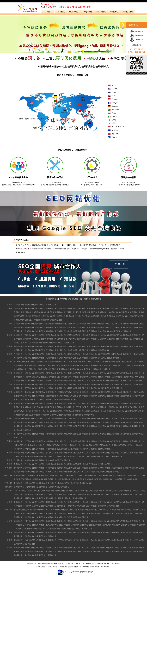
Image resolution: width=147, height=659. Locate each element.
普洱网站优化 (72, 453)
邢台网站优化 (76, 362)
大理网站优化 (28, 456)
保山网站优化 (94, 453)
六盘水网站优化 (30, 540)
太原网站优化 (19, 502)
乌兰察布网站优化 (92, 475)
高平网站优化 (28, 506)
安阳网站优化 (63, 419)
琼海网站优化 (72, 464)
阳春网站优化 (122, 316)
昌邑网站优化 (26, 411)
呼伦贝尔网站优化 (67, 475)
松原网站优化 (51, 548)
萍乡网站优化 (85, 384)
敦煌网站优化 (29, 536)
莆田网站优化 (62, 346)
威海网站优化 (104, 403)
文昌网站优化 (62, 464)
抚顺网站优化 (72, 521)
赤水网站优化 (96, 540)
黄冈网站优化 (72, 373)
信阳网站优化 (63, 422)
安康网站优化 (115, 434)
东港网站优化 (32, 529)
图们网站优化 (128, 551)
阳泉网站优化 (51, 502)
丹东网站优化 (115, 521)
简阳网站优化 (85, 449)
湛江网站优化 (103, 312)
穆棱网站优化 (83, 517)
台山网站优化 (69, 316)
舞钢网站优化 (51, 426)
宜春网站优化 (117, 384)
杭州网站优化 (19, 335)
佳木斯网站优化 (59, 510)
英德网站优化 (114, 312)
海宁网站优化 (60, 339)
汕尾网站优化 (115, 308)
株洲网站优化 (85, 392)
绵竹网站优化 (29, 449)
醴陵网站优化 (104, 396)
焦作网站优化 (96, 419)
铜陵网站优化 (117, 354)
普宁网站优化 (37, 316)
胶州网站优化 (92, 407)
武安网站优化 (107, 369)
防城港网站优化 (105, 468)
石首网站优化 (62, 381)
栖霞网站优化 (80, 411)
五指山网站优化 (105, 464)
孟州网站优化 (62, 426)
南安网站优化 (62, 350)
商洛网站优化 (104, 434)
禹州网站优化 (115, 426)
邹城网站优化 (67, 415)
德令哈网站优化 (54, 460)
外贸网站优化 (74, 12)
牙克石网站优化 (27, 479)
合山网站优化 (115, 472)
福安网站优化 (94, 350)
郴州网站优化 (106, 392)
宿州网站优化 (29, 354)
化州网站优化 (133, 316)
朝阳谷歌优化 (96, 299)
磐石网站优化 (126, 548)
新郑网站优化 (138, 422)
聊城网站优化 (40, 403)
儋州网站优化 (51, 464)
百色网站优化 (128, 468)
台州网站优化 (104, 335)
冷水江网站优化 (39, 400)
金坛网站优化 (72, 327)
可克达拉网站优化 (26, 494)
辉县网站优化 (94, 426)
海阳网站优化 (90, 411)
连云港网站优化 (41, 324)
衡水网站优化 (131, 362)
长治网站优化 (62, 502)
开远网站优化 (71, 456)
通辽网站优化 (79, 475)
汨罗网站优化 (83, 396)
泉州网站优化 (72, 346)
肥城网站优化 (89, 415)
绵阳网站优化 (40, 441)
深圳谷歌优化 (52, 567)
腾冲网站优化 (117, 456)
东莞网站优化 (137, 308)
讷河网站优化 (72, 513)
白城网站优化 (40, 548)
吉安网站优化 (128, 384)
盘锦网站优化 (137, 521)
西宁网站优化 (19, 460)
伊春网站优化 (104, 510)
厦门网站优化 (29, 346)
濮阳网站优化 (106, 419)
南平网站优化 (40, 346)
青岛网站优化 (29, 403)
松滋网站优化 (83, 381)
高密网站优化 (37, 411)
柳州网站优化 (40, 468)
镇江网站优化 (117, 324)
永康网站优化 (124, 339)
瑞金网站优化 (40, 388)
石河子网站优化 (71, 491)
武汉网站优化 (19, 373)
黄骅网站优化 (42, 369)
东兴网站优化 (83, 472)
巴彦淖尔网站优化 (120, 475)
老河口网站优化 (63, 377)
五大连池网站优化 (96, 513)
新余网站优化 (74, 384)
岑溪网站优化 (51, 472)
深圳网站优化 (29, 308)
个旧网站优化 (60, 456)
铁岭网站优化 (62, 521)
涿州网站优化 (117, 365)
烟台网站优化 (94, 403)
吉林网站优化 (29, 548)
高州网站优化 (24, 320)
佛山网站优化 (49, 312)
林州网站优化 (104, 426)
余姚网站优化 (28, 339)
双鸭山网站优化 (127, 510)
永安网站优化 (29, 350)
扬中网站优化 (72, 331)
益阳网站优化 (63, 392)
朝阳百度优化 (74, 299)
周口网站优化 (40, 422)
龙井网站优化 (29, 555)
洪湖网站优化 (72, 381)
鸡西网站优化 (138, 510)
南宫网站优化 (85, 369)
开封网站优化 (29, 419)
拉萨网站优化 (19, 487)
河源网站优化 (62, 308)
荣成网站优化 (24, 415)
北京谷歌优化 (84, 567)
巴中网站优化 (30, 445)
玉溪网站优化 (40, 453)
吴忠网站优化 (42, 483)
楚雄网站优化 (38, 456)
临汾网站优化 (115, 502)
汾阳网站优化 (60, 506)
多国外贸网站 (100, 12)
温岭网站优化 (37, 343)
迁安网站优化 (85, 365)
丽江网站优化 (51, 453)
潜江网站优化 (38, 377)
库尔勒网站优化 (129, 494)
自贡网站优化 (115, 441)
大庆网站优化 (83, 510)
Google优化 (87, 12)
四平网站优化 (62, 548)
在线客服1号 (136, 31)
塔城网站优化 (29, 498)
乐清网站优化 (58, 343)
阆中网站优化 (40, 449)
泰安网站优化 (28, 407)
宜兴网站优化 (40, 327)
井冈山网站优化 (95, 388)
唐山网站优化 (42, 362)
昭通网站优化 (62, 453)
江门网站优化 (38, 312)
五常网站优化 (62, 513)
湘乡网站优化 (115, 396)
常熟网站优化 (94, 327)
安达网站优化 (51, 517)
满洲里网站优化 (133, 475)
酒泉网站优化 (74, 532)
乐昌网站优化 (135, 312)
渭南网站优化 (62, 434)
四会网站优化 (101, 316)
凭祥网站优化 (94, 472)
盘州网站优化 (29, 544)
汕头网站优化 (94, 308)
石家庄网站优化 (20, 362)
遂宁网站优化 (83, 441)
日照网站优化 (115, 403)
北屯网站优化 (122, 491)
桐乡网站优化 (71, 339)
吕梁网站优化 (94, 502)
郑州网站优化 (19, 419)
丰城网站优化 (62, 388)
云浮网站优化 (71, 312)
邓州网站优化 (96, 422)
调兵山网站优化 (109, 525)
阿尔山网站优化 (79, 479)
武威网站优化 (96, 532)
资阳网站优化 (51, 445)
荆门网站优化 (51, 373)
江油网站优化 (128, 445)
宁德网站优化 (104, 346)
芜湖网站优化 (106, 354)
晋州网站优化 (42, 365)
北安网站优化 (83, 513)
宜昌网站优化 (126, 373)
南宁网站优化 (19, 468)
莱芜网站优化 (38, 407)
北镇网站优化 (76, 529)
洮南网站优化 (38, 551)
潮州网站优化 (83, 308)
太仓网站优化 (117, 327)
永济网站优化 (103, 506)
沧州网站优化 (110, 362)
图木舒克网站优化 (109, 491)
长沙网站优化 (19, 392)
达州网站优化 (41, 445)
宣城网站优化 (40, 358)
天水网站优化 (29, 532)
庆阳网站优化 (106, 532)
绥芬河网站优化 (29, 513)
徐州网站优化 (29, 324)
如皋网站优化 (138, 327)
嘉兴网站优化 (51, 335)
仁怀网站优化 (106, 540)
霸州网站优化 (96, 365)
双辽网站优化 (60, 551)
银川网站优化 (19, 483)
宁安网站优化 (40, 517)
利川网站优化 (137, 381)
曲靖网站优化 (29, 453)
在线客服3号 (136, 40)
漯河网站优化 (128, 419)
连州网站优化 (124, 312)
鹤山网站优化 (90, 316)
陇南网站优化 (138, 532)
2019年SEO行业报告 (69, 245)
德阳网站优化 (51, 441)
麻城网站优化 (19, 381)
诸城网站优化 (58, 411)
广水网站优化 (138, 377)
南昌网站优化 (19, 384)
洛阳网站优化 (40, 419)
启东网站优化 (29, 331)
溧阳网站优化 (83, 327)
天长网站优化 (83, 358)
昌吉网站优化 (106, 494)
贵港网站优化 (62, 468)
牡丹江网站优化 (46, 510)
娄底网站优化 (19, 396)
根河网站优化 (38, 479)
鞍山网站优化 (104, 521)
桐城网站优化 (94, 358)
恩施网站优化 (126, 381)
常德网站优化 (53, 392)
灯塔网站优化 (131, 525)
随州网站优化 (137, 373)
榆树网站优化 (115, 548)
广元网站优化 (29, 441)
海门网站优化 (19, 331)
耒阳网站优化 (29, 396)
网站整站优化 (102, 245)
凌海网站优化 (66, 529)
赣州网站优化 (40, 384)
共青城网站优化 (118, 388)
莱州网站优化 (122, 411)
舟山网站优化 (62, 335)
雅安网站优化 (73, 445)
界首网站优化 (62, 358)
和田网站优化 (72, 494)
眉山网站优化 (62, 445)
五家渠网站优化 (84, 491)
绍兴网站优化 (72, 335)
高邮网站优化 (51, 331)
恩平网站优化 (58, 316)
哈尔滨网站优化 (20, 510)
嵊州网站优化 (92, 339)
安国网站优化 (128, 365)
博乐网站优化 (96, 494)
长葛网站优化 (126, 426)
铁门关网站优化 (133, 491)
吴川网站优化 (35, 320)
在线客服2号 (136, 35)
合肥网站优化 (19, 354)
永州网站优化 (117, 392)
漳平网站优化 (83, 350)
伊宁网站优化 (140, 494)
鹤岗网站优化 (115, 510)
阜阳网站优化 (51, 354)
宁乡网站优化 (72, 400)
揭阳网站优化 (104, 308)
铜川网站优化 (51, 434)
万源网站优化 (74, 449)
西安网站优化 (19, 434)
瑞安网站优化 (48, 343)
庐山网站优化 (138, 384)
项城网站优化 (28, 430)
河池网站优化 (138, 468)
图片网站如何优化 (22, 252)
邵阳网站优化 (128, 392)
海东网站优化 (29, 460)
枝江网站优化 (104, 381)
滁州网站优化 (83, 354)
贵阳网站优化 (19, 540)
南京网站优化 (19, 324)
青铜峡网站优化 (86, 483)
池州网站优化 (29, 358)
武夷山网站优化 (138, 346)
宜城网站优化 (85, 377)
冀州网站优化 (64, 369)
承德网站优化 (99, 362)
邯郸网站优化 (31, 362)
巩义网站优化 (85, 422)
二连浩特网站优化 (120, 479)
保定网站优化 (53, 362)
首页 (48, 12)
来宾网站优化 (19, 472)
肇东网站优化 (62, 517)
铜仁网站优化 (74, 540)
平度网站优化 (81, 407)
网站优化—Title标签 (117, 249)
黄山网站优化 (138, 354)
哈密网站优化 (60, 491)
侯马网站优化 (81, 506)
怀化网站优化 (138, 392)
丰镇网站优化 (132, 479)
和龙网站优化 (40, 555)
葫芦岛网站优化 (29, 525)
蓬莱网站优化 (133, 411)
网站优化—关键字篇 (22, 249)
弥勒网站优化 (126, 453)
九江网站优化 (29, 384)
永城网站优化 (106, 422)
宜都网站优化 (94, 381)
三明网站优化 (51, 346)
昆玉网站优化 (38, 494)
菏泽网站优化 (60, 407)
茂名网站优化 (92, 312)
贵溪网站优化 (106, 388)
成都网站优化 (19, 441)
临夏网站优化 (40, 536)
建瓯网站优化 (19, 350)
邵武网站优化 (126, 346)
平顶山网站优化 (52, 419)
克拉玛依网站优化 (35, 491)
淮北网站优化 (40, 354)
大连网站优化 (29, 521)
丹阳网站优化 (94, 331)
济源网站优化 (74, 422)
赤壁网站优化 (51, 381)
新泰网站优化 (78, 415)
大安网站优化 (49, 551)
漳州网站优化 (83, 346)
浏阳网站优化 (51, 396)
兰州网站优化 (19, 532)
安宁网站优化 (104, 453)
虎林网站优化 (140, 513)
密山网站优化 (29, 517)
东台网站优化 (40, 331)
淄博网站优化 (72, 403)
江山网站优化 (103, 339)
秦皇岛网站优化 (64, 362)
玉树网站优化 (65, 460)
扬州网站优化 (85, 324)
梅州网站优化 (72, 308)
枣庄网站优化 (137, 403)
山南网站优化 (63, 487)
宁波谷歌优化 (94, 567)
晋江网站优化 (51, 350)
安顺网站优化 (53, 540)
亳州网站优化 (51, 358)
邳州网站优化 (51, 327)
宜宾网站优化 (137, 441)
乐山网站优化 (104, 441)
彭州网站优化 (117, 445)
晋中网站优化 (104, 502)
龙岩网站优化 (94, 346)
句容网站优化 (83, 331)
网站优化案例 (128, 12)
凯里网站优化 (117, 540)
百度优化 (61, 12)
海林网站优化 (19, 517)
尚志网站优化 (51, 513)
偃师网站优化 (40, 426)
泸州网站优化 (126, 441)
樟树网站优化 (72, 388)
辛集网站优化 (21, 365)
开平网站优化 (80, 316)
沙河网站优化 (96, 369)
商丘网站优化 (29, 422)
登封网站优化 (19, 426)
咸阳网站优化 (72, 434)
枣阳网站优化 (74, 377)
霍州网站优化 (92, 506)
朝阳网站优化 (51, 299)
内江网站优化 (94, 441)
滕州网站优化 (46, 415)
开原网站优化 (120, 525)
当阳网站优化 (115, 381)
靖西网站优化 (40, 472)
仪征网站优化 (62, 331)
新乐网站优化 (53, 365)
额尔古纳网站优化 (51, 479)
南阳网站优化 (19, 422)
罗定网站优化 (112, 316)
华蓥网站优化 (51, 449)
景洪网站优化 (106, 456)
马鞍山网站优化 (95, 354)
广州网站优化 (19, 308)
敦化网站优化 (138, 551)
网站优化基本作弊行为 (62, 249)
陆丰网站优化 (48, 316)
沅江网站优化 (72, 396)
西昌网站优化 (96, 449)
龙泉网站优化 (69, 343)
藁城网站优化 (32, 365)
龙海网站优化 (72, 350)
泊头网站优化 (21, 369)
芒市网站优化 (137, 453)
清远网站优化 (40, 308)
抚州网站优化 (106, 384)
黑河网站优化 (93, 510)
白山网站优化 (94, 548)
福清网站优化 (115, 346)
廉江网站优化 (46, 320)
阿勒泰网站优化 (52, 498)
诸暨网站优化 (81, 339)
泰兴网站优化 (115, 331)
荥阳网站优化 (128, 422)
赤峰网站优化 (54, 475)
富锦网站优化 (129, 513)
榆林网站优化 (94, 434)
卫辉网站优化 (83, 426)
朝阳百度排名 (85, 299)
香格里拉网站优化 (94, 456)
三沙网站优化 (40, 464)
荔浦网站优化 (104, 472)
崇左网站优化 (117, 468)
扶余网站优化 (51, 555)
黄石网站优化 (94, 373)
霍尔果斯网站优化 (79, 498)
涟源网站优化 (51, 400)
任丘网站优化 (32, 369)
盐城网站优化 (74, 324)
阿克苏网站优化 (61, 494)
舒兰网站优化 (28, 551)
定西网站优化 (128, 532)
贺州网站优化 (29, 472)
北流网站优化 (72, 472)
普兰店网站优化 (64, 525)
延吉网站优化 (117, 551)
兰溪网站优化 (114, 339)
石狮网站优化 (40, 350)
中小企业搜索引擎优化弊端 (87, 245)
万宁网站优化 (83, 464)
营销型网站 (114, 12)
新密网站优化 (29, 426)
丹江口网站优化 (50, 377)
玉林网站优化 (72, 468)
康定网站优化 (106, 449)
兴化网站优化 (104, 331)
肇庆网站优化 (60, 312)
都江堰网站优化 (106, 445)
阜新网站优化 (51, 521)
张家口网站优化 (87, 362)
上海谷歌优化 (41, 567)
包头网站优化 (33, 475)
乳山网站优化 (35, 415)
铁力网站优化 (108, 513)
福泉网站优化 (19, 544)
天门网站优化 (28, 377)
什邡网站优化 (139, 445)
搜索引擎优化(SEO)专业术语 (99, 249)
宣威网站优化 (115, 453)
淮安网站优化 (63, 324)
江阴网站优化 (29, 327)
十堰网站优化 (29, 373)
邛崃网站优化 (94, 445)
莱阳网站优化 (112, 411)
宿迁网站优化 (53, 324)
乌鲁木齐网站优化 (20, 491)
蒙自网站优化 (49, 456)
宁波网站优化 (29, 335)
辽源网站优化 (72, 548)
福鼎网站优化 (104, 350)
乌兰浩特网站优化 (65, 479)
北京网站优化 (19, 305)
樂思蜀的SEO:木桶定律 (79, 249)
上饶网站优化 (96, 384)
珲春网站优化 (19, 555)
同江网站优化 (119, 513)
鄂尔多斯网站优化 (106, 475)
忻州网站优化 (83, 502)
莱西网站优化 (103, 407)
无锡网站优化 (138, 324)
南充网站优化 (62, 441)
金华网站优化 (94, 335)
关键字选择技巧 (115, 245)
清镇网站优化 (85, 540)
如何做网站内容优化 (22, 245)
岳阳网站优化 (74, 392)
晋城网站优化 (72, 502)
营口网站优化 (126, 521)
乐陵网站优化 (124, 407)
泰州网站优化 (96, 324)
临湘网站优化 (94, 396)
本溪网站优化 (83, 521)
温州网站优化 (115, 335)
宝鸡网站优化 (29, 434)
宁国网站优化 (104, 358)
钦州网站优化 (83, 468)
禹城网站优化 (135, 407)
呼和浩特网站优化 (20, 475)
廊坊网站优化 (120, 362)
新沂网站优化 (62, 327)
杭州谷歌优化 (73, 567)
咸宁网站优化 (104, 373)
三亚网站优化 (29, 464)
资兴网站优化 (137, 396)
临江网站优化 (106, 551)
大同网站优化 (29, 502)
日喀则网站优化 (30, 487)
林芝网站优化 (53, 487)
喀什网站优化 (49, 494)
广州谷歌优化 (63, 567)
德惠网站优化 (104, 548)
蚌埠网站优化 (62, 354)
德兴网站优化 (51, 388)
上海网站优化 (29, 305)
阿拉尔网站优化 (96, 491)
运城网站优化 (126, 502)
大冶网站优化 (40, 381)
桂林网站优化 (29, 468)
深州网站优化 (74, 369)
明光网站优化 (72, 358)
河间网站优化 (53, 369)
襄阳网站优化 (40, 373)
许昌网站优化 (117, 419)
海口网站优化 (19, 464)
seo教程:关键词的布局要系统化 (42, 249)
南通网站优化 (106, 324)
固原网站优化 (63, 483)
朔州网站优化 (40, 502)
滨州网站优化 (49, 407)
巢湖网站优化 (115, 358)
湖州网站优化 (40, 335)
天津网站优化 (40, 305)
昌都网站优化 (42, 487)
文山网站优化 (81, 456)
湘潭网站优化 (96, 392)
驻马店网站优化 (52, 422)
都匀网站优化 (128, 540)
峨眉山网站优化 (63, 449)
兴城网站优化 (87, 529)
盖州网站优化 (55, 529)
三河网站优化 (107, 365)
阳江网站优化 (81, 312)
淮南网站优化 (72, 354)
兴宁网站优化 (26, 316)
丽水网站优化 (126, 335)
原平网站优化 (38, 506)
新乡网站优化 (85, 419)
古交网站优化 (137, 502)
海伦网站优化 (72, 517)
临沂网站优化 (126, 403)
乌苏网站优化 (40, 498)
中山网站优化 (28, 312)
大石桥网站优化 (43, 529)
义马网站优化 (137, 426)
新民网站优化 (40, 525)
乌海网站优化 (44, 475)
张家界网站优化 (41, 392)
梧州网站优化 (51, 468)
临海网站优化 (26, 343)
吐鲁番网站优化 (48, 491)
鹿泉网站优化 (64, 365)
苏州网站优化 (19, 327)
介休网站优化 (71, 506)
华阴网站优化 (137, 434)
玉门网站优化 (19, 536)
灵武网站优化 (74, 483)
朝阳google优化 (63, 299)
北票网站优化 (86, 525)
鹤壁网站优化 (74, 419)
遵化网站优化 (74, 365)
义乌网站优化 (135, 339)
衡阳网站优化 (29, 392)
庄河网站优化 (76, 525)
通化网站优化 (83, 548)
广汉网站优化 (19, 449)
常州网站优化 (128, 324)
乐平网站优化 (29, 388)
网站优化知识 (22, 240)
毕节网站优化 (63, 540)
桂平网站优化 (62, 472)
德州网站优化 (51, 403)
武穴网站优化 (29, 381)
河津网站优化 (114, 506)
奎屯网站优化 (19, 498)
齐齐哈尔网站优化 (33, 510)
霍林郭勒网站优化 (92, 479)
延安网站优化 (40, 434)
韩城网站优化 (126, 434)
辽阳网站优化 (94, 521)
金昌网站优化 (53, 532)
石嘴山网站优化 (30, 483)
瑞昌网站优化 (19, 388)
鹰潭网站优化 (63, 384)
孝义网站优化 (49, 506)
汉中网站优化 (83, 434)
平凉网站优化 (117, 532)
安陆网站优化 (128, 377)
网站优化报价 (55, 245)
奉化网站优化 (38, 339)
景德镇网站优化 (52, 384)
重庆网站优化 (51, 305)
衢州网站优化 (83, 335)
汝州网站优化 (117, 422)
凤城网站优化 (21, 529)
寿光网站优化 (69, 411)
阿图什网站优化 (84, 494)
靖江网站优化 (126, 331)
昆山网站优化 (128, 327)
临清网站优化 (114, 407)
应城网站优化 (117, 377)
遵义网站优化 (42, 540)
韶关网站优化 (51, 308)
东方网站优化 (94, 464)
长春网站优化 (19, 548)
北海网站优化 (94, 468)
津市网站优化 (62, 396)
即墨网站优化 (71, 407)
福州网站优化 (19, 346)
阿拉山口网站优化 (65, 498)
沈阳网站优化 (19, 521)
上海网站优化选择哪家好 (40, 245)
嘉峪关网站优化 (41, 532)
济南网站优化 (19, 403)
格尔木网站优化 (41, 460)
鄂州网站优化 (83, 373)
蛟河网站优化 (137, 548)
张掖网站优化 (85, 532)
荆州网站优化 (115, 373)
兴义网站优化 (138, 540)
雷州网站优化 (56, 320)
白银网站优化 (63, 532)
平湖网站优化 (49, 339)
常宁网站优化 (40, 396)
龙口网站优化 (101, 411)
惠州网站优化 (126, 308)
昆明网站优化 (19, 453)
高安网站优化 (83, 388)
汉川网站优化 (106, 377)
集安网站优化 (96, 551)
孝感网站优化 (62, 373)
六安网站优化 (19, 358)
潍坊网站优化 (83, 403)
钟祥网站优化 (96, 377)
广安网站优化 (72, 441)
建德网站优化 (137, 335)
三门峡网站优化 (139, 419)
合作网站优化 (51, 536)
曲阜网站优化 (56, 415)
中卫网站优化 (53, 483)
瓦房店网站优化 (52, 525)
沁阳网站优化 (72, 426)
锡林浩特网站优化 (106, 479)
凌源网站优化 (97, 525)
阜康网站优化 (117, 494)
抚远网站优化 (40, 513)
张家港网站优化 (105, 327)
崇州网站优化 (84, 445)
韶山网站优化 (126, 396)
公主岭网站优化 (72, 551)
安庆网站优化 (128, 354)
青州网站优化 (48, 411)
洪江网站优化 (28, 400)
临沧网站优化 (83, 453)
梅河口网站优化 (84, 551)
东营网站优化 (62, 403)
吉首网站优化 (62, 400)
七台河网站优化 (71, 510)
